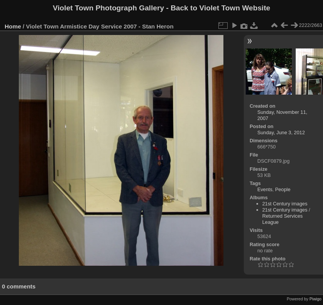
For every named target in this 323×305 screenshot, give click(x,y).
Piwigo (315, 299)
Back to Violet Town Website (220, 8)
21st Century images (284, 204)
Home (13, 26)
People (282, 189)
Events (264, 189)
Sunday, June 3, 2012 (281, 132)
